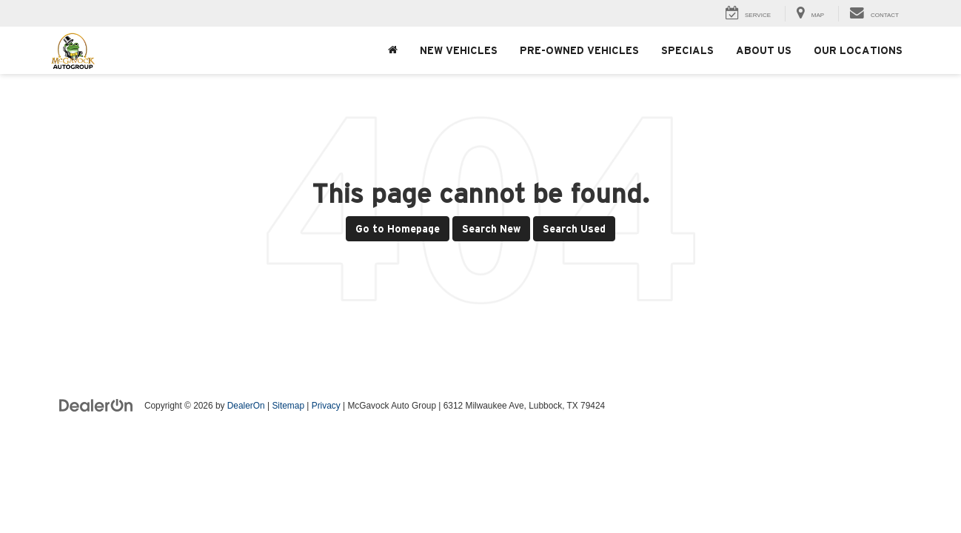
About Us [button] (763, 50)
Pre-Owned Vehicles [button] (579, 50)
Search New (491, 229)
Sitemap (288, 405)
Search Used (574, 229)
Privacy (326, 405)
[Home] (393, 50)
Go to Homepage (397, 229)
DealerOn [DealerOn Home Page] (246, 405)
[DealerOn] (96, 405)
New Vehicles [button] (459, 50)
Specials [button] (687, 50)
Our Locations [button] (858, 50)
